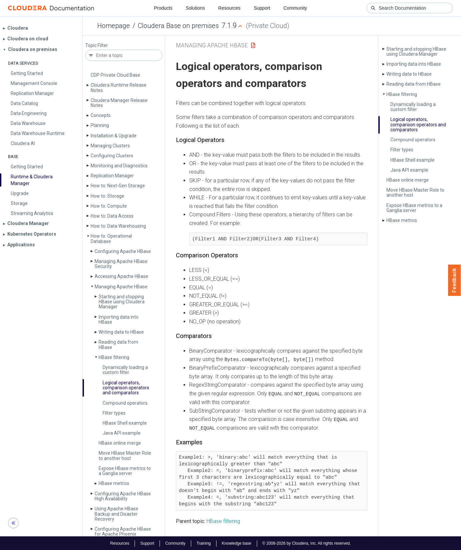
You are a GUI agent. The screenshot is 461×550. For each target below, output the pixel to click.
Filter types (114, 413)
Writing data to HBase (121, 332)
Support (262, 8)
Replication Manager (112, 175)
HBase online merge (120, 443)
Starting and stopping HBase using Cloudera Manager (122, 302)
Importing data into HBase (119, 319)
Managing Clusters (110, 145)
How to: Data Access (112, 216)
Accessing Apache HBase (121, 276)
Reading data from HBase (118, 344)
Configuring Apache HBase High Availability (123, 496)
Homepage (113, 26)
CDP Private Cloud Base (115, 75)
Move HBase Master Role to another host (125, 455)
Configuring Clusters (112, 155)
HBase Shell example (125, 423)
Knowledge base (236, 542)
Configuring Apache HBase (123, 251)
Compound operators (125, 403)
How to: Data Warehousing (118, 226)
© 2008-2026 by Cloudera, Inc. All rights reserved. (306, 542)
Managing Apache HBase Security (121, 264)
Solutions (195, 8)
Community (295, 8)
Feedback (454, 280)
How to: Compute (109, 206)
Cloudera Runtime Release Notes (119, 87)
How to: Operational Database (111, 238)
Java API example (122, 433)
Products (163, 8)
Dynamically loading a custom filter (125, 370)
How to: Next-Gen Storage (118, 185)
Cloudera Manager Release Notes (119, 103)
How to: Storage (107, 196)
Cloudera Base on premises (178, 26)
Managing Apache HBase (121, 286)
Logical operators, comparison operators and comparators (126, 388)
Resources (229, 8)
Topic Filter (96, 45)
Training (204, 542)
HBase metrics (114, 483)
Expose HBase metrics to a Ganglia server (125, 471)
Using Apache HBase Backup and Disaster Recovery (116, 514)
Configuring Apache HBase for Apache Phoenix (123, 531)
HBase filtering (114, 357)
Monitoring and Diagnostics (119, 165)
